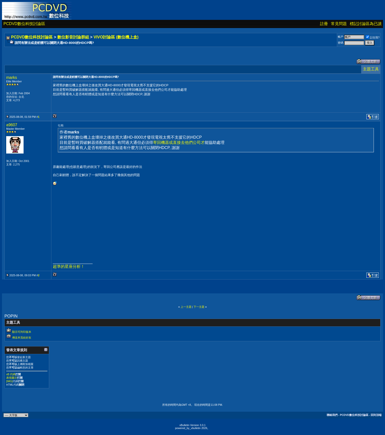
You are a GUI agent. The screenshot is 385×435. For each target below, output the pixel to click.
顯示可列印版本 (21, 331)
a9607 (11, 125)
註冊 (324, 24)
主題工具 (371, 69)
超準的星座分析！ (69, 266)
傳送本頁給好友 (21, 337)
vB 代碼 (10, 374)
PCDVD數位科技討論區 (24, 24)
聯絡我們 (332, 414)
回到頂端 (376, 414)
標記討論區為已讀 (366, 24)
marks (11, 77)
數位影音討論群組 (73, 37)
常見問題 (339, 24)
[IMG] (9, 381)
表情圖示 (11, 377)
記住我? (373, 37)
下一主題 (198, 306)
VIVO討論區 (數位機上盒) (116, 37)
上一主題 (186, 306)
